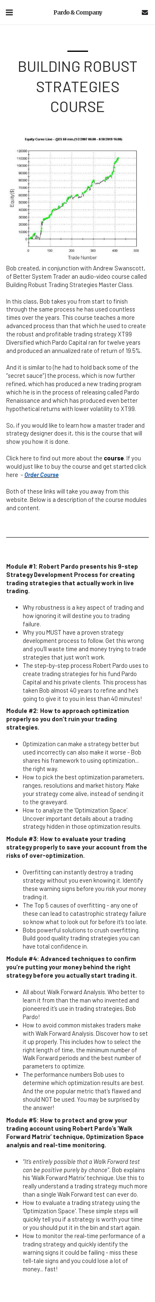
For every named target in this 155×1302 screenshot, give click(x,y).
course (114, 458)
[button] (9, 12)
